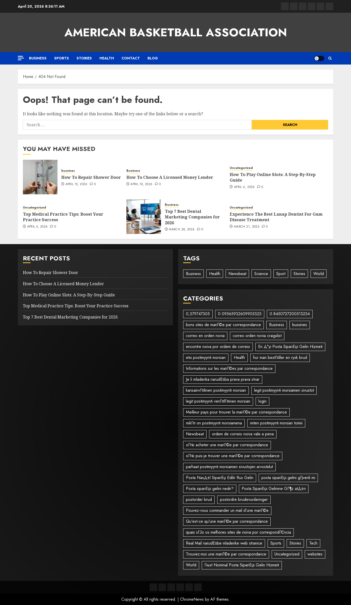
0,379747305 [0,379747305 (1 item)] (198, 314)
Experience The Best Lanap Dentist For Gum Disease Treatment (276, 216)
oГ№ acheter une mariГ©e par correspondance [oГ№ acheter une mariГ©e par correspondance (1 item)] (227, 445)
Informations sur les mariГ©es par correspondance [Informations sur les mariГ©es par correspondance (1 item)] (229, 368)
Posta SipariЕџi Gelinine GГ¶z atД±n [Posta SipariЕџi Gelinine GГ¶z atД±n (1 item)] (274, 488)
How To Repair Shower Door (91, 177)
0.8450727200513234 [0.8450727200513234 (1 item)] (290, 314)
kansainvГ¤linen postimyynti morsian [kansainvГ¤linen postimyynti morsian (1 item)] (216, 390)
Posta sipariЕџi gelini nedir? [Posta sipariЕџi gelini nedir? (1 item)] (209, 488)
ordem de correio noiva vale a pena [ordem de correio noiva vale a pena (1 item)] (243, 434)
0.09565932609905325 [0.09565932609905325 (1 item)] (239, 314)
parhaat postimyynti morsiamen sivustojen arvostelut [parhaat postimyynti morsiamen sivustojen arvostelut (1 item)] (229, 467)
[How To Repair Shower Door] (40, 177)
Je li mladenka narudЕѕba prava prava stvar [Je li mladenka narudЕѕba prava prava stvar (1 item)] (222, 379)
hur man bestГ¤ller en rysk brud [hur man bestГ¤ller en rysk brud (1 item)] (280, 357)
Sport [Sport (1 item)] (280, 274)
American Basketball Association (175, 32)
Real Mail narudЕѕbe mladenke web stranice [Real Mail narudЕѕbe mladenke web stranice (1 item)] (224, 543)
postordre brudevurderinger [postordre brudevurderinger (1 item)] (244, 499)
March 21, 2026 (246, 227)
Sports (61, 58)
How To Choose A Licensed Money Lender (169, 177)
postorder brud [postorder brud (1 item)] (199, 499)
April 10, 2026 (141, 184)
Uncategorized (241, 168)
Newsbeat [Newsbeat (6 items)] (237, 274)
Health (106, 58)
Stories (84, 58)
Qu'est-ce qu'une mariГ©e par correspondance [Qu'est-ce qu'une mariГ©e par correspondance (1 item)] (227, 521)
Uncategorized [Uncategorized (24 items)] (286, 554)
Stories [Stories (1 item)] (299, 274)
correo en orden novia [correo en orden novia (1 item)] (205, 336)
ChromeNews (192, 599)
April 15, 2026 (76, 184)
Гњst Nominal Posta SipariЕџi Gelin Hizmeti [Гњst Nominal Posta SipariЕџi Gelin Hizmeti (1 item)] (241, 565)
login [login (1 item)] (262, 401)
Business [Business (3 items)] (193, 274)
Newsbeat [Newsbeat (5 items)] (195, 434)
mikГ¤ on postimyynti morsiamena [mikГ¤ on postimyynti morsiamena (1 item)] (214, 423)
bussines (68, 171)
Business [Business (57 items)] (276, 325)
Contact (131, 58)
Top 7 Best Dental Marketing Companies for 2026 (192, 217)
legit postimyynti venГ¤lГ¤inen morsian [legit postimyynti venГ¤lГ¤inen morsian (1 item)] (218, 401)
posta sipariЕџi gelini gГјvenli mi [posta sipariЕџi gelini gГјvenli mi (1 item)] (288, 478)
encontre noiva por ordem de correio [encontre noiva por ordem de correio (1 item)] (218, 346)
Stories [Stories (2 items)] (295, 543)
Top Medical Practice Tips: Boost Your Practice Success (63, 216)
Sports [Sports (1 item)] (275, 543)
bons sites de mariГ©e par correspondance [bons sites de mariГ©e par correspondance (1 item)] (223, 325)
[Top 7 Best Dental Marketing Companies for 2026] (143, 216)
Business (38, 58)
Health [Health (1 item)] (214, 274)
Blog (153, 58)
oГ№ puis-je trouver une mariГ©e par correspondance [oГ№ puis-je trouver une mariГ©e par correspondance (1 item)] (233, 456)
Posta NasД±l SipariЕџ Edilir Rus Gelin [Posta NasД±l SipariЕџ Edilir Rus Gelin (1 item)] (219, 478)
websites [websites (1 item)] (315, 554)
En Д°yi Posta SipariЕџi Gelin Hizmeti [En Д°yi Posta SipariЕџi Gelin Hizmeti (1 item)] (290, 346)
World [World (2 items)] (191, 565)
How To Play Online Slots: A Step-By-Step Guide (273, 177)
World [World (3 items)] (318, 274)
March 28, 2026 (182, 230)
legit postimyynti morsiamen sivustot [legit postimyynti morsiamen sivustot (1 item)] (284, 390)
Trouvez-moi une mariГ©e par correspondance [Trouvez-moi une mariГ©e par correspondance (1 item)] (226, 554)
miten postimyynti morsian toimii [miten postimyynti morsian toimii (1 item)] (276, 423)
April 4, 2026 (37, 227)
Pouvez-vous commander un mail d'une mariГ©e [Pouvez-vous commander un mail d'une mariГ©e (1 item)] (227, 510)
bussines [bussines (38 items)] (299, 325)
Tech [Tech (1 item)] (313, 543)
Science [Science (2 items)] (261, 274)
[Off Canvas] (21, 58)
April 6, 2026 (244, 187)
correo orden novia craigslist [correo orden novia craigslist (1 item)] (257, 336)
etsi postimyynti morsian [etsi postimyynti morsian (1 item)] (206, 357)
